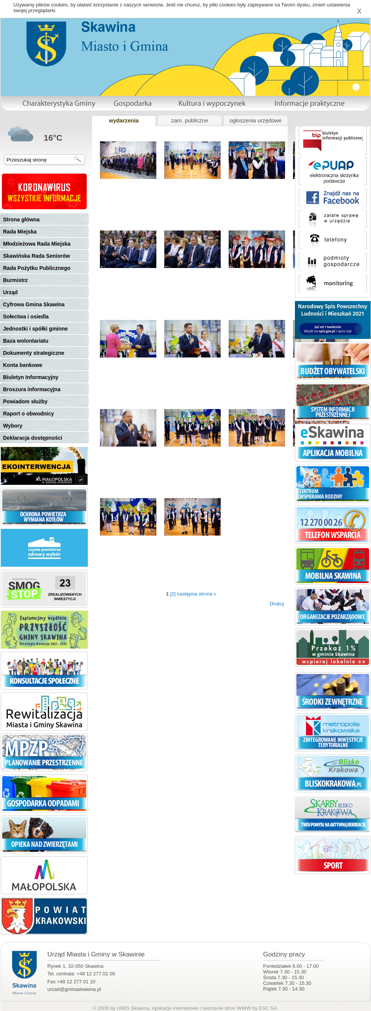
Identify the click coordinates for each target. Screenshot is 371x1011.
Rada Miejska (20, 232)
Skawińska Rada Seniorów (36, 256)
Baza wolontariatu (25, 341)
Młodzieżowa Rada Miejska (36, 244)
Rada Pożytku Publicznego (36, 268)
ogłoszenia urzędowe (255, 121)
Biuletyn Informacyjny (30, 377)
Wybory (12, 426)
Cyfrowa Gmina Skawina (34, 304)
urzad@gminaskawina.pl (74, 989)
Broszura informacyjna (32, 389)
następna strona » (197, 594)
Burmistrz (15, 280)
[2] (172, 594)
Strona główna (21, 219)
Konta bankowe (22, 365)
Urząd (10, 292)
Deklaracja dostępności (32, 438)
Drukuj (277, 604)
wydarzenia (124, 121)
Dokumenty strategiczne (33, 353)
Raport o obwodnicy (28, 414)
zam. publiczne (189, 121)
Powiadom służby (25, 401)
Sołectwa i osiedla (26, 316)
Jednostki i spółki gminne (35, 329)
